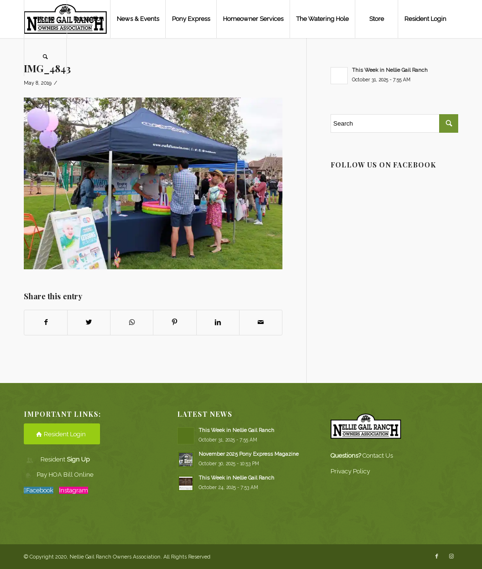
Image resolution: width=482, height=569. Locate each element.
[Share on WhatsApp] (131, 322)
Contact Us (377, 455)
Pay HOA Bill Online (65, 474)
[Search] (45, 57)
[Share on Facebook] (45, 322)
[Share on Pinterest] (174, 322)
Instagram (73, 490)
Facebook (39, 490)
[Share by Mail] (261, 322)
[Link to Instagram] (451, 556)
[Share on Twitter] (89, 322)
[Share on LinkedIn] (218, 322)
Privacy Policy (350, 471)
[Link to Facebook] (437, 556)
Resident (65, 459)
